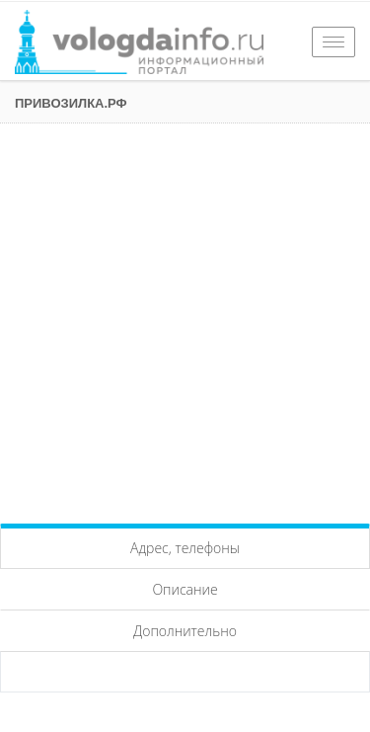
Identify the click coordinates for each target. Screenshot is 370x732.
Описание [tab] (184, 589)
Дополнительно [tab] (185, 630)
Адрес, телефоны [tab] (185, 547)
